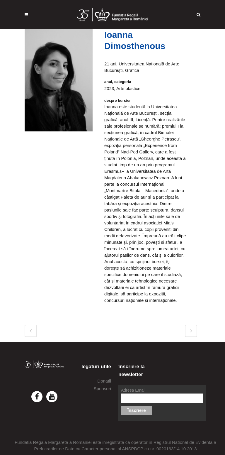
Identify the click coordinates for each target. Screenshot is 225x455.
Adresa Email (133, 390)
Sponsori (102, 388)
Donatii (104, 380)
